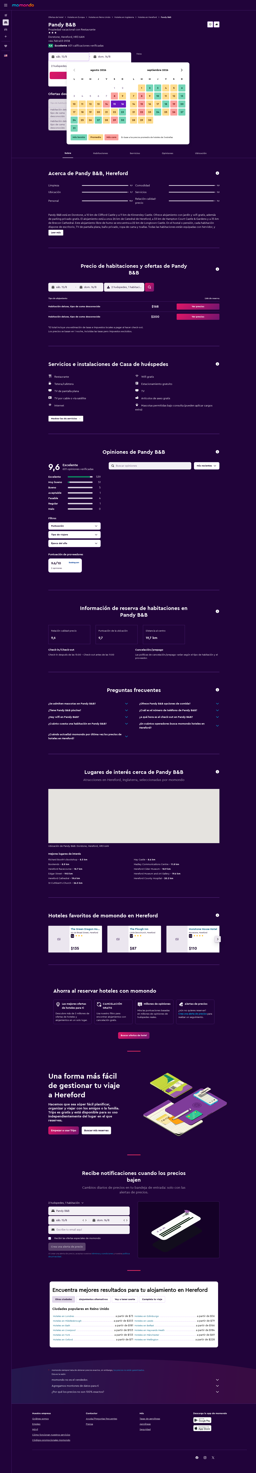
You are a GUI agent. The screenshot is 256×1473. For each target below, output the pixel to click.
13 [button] (98, 104)
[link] (133, 1035)
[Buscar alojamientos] (5, 22)
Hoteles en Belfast (144, 1325)
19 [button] (90, 112)
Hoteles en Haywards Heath (150, 1330)
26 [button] (90, 120)
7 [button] (106, 96)
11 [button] (82, 104)
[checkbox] (65, 565)
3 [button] (74, 96)
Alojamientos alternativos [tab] (93, 1299)
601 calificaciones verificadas (86, 45)
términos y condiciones (102, 1254)
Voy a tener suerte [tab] (125, 1299)
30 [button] (122, 120)
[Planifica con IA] (5, 36)
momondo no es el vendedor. (135, 1380)
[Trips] (5, 46)
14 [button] (106, 104)
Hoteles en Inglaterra (124, 17)
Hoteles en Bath (61, 1325)
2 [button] (122, 88)
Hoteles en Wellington (146, 1340)
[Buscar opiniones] (152, 465)
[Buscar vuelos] (5, 15)
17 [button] (74, 112)
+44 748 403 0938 (59, 41)
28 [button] (106, 120)
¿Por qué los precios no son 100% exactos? (135, 1392)
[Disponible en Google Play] (202, 1420)
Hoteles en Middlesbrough (67, 1321)
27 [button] (98, 120)
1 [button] (114, 88)
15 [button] (114, 104)
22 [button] (114, 112)
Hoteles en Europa (76, 17)
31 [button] (74, 128)
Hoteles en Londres (63, 1316)
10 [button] (74, 104)
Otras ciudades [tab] (63, 1299)
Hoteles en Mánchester (147, 1335)
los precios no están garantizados (128, 1370)
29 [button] (114, 120)
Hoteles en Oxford (63, 1340)
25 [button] (82, 120)
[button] (5, 5)
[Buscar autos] (5, 29)
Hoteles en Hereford (147, 17)
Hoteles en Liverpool (64, 1330)
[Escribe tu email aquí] (92, 1229)
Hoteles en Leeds (144, 1321)
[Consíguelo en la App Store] (202, 1428)
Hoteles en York (61, 1335)
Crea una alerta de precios (192, 1014)
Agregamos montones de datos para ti (135, 1386)
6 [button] (98, 96)
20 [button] (98, 112)
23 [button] (122, 112)
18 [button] (82, 112)
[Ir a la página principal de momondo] (23, 5)
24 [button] (74, 120)
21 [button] (106, 112)
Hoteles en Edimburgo (147, 1316)
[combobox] (92, 1211)
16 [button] (122, 104)
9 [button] (122, 96)
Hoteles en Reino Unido (99, 17)
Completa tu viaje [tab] (152, 1299)
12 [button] (90, 104)
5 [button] (90, 96)
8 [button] (114, 96)
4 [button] (82, 96)
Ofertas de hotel (55, 17)
